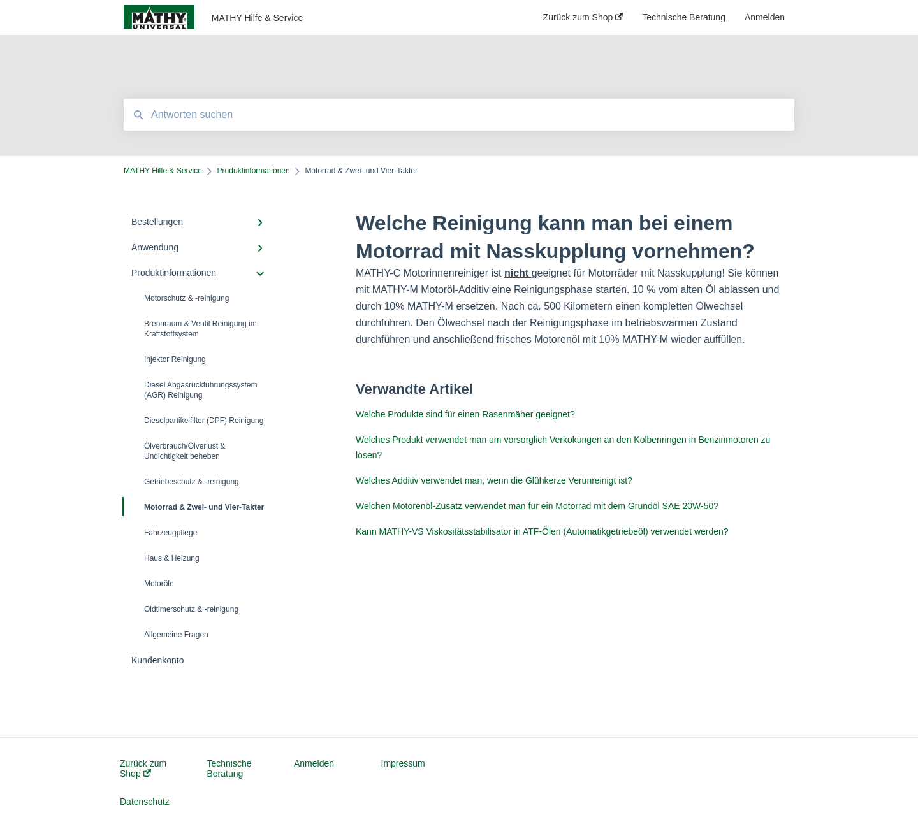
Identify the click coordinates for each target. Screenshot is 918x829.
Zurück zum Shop (143, 768)
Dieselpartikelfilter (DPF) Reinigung (203, 420)
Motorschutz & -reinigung (186, 298)
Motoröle (159, 583)
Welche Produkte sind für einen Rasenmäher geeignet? (465, 414)
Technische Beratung (229, 768)
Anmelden (314, 763)
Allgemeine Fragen (176, 634)
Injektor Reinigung (175, 359)
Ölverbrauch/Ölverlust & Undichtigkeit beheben (184, 451)
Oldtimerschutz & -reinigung (191, 609)
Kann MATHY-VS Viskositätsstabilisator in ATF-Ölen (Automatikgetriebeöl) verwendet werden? (542, 531)
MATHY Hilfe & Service (257, 18)
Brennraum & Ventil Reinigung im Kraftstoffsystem (200, 328)
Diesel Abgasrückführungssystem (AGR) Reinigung (200, 390)
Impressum (403, 763)
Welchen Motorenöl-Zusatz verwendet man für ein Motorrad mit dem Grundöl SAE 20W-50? (537, 506)
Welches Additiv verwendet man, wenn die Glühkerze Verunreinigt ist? (494, 480)
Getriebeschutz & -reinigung (191, 481)
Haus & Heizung (172, 558)
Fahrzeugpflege (170, 532)
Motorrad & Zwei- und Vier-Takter (194, 506)
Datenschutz (145, 802)
